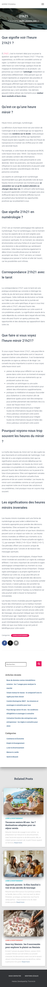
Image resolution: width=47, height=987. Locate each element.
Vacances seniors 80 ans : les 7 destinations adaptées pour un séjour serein (20, 825)
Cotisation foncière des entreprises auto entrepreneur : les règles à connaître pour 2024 (22, 722)
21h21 (6, 53)
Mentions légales (31, 976)
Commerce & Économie (15, 739)
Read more (18, 843)
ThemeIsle (31, 981)
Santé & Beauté (12, 757)
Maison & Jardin (13, 752)
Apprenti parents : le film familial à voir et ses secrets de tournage (22, 886)
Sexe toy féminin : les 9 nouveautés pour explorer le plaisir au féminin (22, 945)
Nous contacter (15, 976)
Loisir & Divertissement (20, 635)
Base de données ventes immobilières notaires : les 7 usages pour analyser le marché (21, 684)
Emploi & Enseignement (15, 743)
